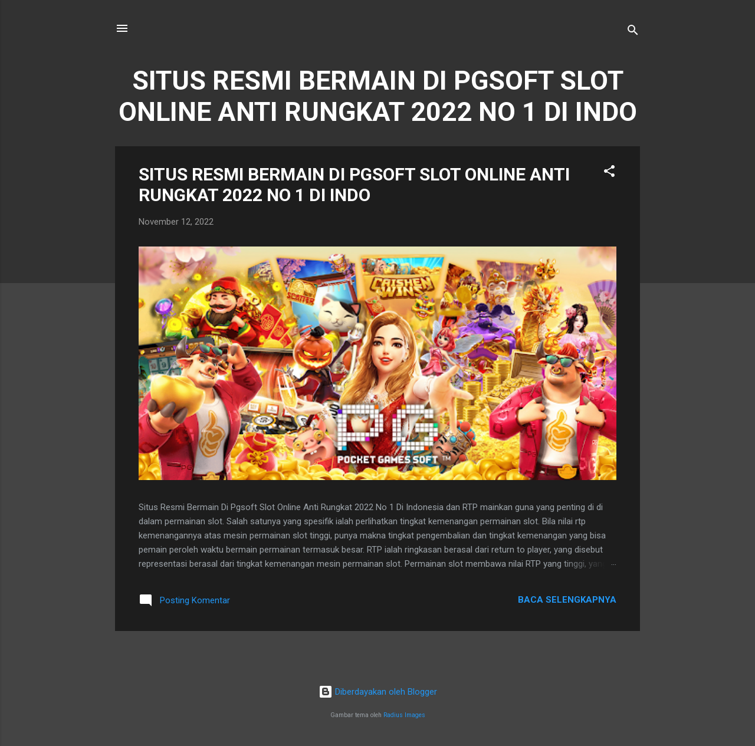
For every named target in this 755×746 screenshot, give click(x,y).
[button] (609, 173)
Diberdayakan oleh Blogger (378, 691)
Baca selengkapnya (567, 599)
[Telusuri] (633, 32)
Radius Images (404, 715)
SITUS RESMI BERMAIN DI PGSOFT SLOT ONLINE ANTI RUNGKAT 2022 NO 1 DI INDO (354, 184)
